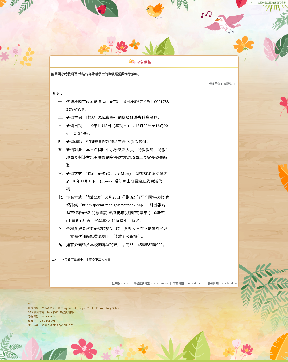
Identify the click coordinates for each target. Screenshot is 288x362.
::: (251, 2)
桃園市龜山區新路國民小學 (271, 2)
